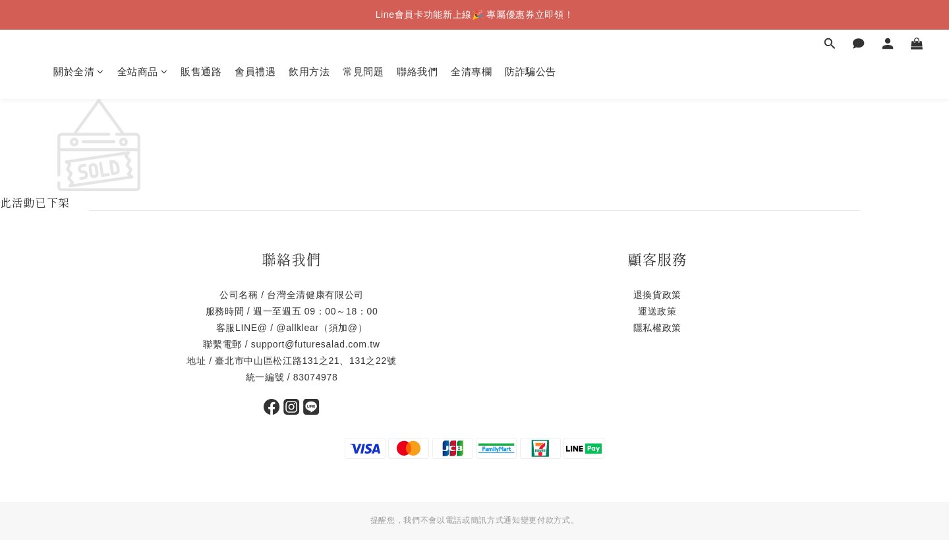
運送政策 (657, 311)
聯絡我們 (417, 71)
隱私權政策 (657, 327)
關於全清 (78, 71)
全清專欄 (471, 71)
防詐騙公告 (530, 71)
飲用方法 (309, 71)
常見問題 (363, 71)
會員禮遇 (255, 71)
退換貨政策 (657, 294)
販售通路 (201, 71)
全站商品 (142, 71)
